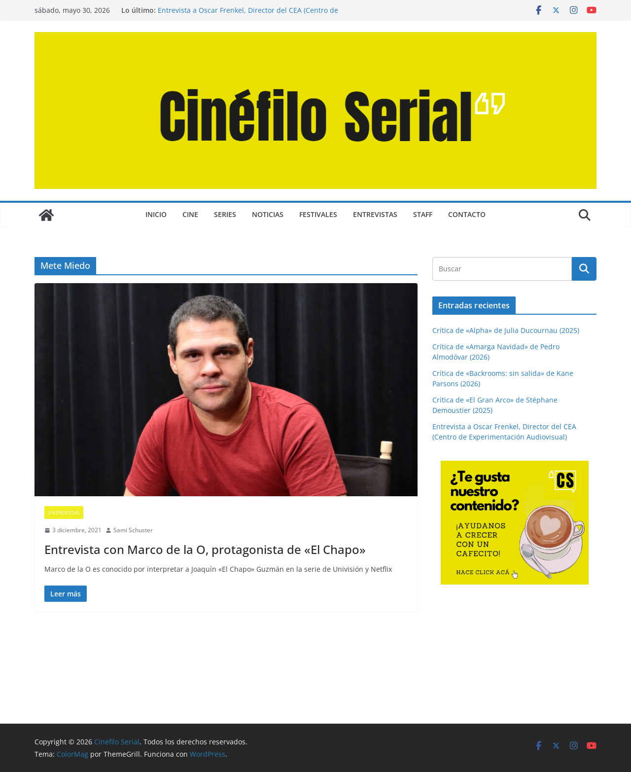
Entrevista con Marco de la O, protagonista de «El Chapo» (205, 549)
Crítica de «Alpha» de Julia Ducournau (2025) (505, 330)
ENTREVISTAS (375, 214)
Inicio (156, 214)
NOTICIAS (267, 214)
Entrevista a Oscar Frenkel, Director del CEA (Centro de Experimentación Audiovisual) (248, 15)
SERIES (225, 214)
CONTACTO (467, 214)
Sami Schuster (133, 530)
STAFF (422, 214)
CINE (190, 214)
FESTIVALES (318, 214)
